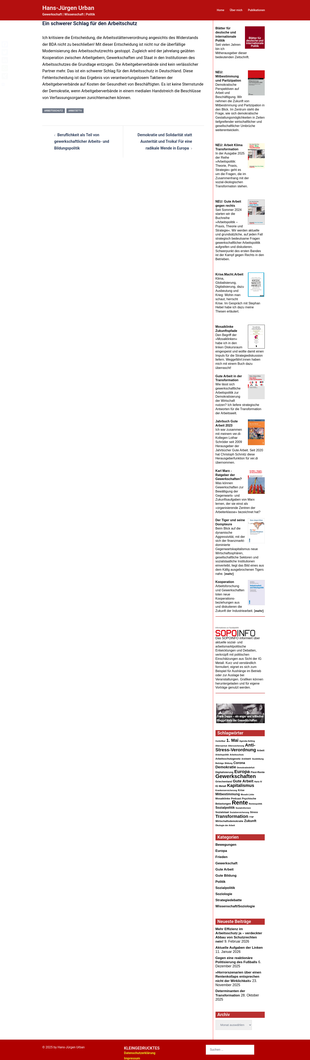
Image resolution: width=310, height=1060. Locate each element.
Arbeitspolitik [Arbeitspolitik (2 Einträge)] (222, 751)
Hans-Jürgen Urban (70, 7)
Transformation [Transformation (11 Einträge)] (231, 814)
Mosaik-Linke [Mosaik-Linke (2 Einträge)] (247, 792)
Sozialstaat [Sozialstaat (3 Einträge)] (222, 810)
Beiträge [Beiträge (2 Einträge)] (219, 759)
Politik (220, 880)
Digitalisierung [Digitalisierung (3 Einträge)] (224, 769)
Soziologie (224, 892)
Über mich (236, 10)
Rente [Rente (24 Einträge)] (240, 800)
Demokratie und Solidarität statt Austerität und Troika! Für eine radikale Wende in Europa (164, 141)
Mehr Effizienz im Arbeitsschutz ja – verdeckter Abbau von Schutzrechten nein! (239, 933)
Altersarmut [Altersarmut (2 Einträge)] (221, 742)
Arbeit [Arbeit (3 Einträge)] (260, 746)
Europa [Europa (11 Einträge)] (242, 768)
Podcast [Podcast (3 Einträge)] (236, 795)
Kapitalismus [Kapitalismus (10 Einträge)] (240, 782)
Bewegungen (226, 843)
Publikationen (256, 10)
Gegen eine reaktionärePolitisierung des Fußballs (237, 957)
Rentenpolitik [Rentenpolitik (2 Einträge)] (255, 801)
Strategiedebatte (229, 898)
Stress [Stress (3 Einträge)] (254, 810)
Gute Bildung (226, 873)
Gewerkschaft (226, 861)
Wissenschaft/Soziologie (235, 904)
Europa (221, 849)
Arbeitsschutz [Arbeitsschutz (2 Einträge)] (237, 751)
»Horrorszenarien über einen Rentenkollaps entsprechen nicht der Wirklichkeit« (239, 974)
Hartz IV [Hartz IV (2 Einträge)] (258, 778)
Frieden (221, 855)
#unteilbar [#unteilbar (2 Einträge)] (220, 737)
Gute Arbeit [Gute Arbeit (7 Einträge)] (243, 778)
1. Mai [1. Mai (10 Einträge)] (232, 736)
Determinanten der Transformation (230, 990)
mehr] (229, 569)
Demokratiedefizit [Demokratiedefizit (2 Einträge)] (245, 764)
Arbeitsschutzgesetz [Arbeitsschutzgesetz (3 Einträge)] (228, 755)
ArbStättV (75, 110)
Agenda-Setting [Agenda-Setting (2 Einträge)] (247, 737)
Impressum (132, 1055)
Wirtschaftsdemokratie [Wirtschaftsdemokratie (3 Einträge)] (229, 819)
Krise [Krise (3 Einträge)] (241, 787)
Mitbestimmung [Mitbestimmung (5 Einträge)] (227, 791)
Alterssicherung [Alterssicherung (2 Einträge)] (236, 742)
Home (220, 10)
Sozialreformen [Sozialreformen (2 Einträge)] (243, 806)
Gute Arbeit (224, 867)
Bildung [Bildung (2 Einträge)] (229, 759)
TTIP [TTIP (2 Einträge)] (251, 815)
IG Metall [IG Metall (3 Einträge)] (220, 783)
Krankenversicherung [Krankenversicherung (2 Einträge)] (226, 787)
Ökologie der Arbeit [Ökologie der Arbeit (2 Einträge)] (225, 823)
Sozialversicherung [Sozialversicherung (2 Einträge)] (239, 810)
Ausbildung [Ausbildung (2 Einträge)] (258, 755)
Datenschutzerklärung (139, 1050)
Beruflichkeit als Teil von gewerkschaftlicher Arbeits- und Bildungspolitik (82, 141)
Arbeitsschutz (53, 110)
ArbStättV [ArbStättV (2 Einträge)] (246, 755)
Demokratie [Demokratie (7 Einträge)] (225, 764)
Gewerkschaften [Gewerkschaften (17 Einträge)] (235, 773)
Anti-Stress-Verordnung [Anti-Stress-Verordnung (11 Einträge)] (235, 743)
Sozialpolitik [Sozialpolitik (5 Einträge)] (225, 805)
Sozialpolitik (225, 886)
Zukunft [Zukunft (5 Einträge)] (250, 819)
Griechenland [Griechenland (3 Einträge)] (223, 778)
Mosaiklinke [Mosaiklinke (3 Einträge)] (222, 795)
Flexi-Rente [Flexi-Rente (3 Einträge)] (258, 769)
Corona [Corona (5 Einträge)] (239, 759)
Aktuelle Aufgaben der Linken (240, 945)
